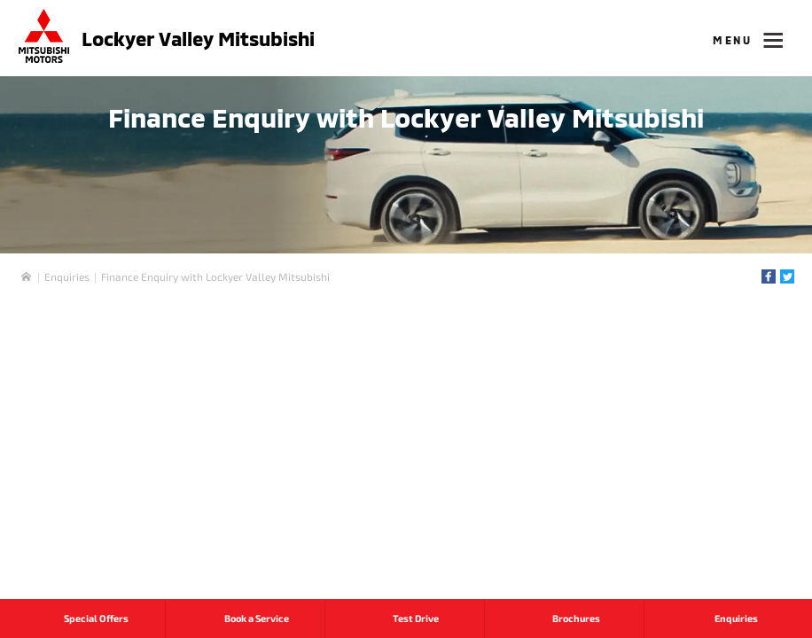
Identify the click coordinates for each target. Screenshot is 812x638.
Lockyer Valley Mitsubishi (198, 38)
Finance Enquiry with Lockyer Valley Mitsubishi (215, 276)
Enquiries (67, 276)
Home (26, 277)
